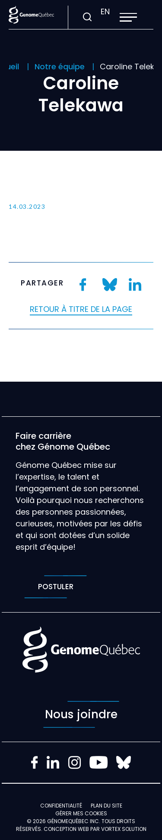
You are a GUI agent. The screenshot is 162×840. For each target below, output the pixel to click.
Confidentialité (61, 805)
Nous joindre (81, 714)
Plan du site (106, 805)
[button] (128, 17)
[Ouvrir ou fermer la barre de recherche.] (87, 17)
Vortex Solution (123, 829)
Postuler (55, 586)
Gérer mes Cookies (81, 813)
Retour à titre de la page (81, 309)
